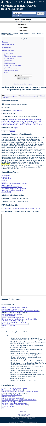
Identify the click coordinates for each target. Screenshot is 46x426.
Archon (21, 421)
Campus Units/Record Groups (23, 19)
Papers (16, 127)
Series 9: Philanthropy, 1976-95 (12, 320)
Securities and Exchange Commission (13, 56)
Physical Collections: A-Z (23, 22)
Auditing (38, 120)
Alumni (34, 33)
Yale (5, 54)
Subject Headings (23, 27)
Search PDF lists (17, 15)
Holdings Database (12, 8)
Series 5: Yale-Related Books (11, 314)
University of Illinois (8, 53)
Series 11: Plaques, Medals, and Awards (15, 324)
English (12, 131)
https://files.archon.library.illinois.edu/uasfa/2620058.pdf (23, 208)
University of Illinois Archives (18, 5)
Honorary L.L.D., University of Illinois (12, 65)
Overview (5, 42)
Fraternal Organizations (9, 63)
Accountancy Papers (9, 58)
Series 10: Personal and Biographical (14, 322)
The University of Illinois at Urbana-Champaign (27, 422)
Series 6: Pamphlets (8, 316)
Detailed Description (8, 50)
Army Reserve (30, 120)
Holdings (15, 33)
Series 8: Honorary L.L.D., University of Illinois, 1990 (19, 319)
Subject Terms (6, 47)
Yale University (37, 124)
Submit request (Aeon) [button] (9, 96)
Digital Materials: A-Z (23, 24)
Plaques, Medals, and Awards (11, 70)
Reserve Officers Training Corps (11, 123)
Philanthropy (7, 67)
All (2, 327)
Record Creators (23, 30)
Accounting (21, 120)
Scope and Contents (8, 44)
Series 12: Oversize (8, 325)
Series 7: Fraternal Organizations (12, 317)
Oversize (6, 72)
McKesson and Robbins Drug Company (20, 121)
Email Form (26, 415)
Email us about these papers (23, 84)
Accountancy (12, 120)
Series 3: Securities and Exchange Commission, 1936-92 (20, 311)
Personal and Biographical (10, 68)
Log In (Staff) (23, 411)
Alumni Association (25, 33)
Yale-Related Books (8, 60)
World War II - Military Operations (21, 124)
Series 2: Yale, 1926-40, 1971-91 (12, 309)
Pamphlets (6, 61)
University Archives (6, 33)
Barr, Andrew (17, 110)
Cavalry (3, 121)
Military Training (39, 121)
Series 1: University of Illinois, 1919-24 (14, 307)
